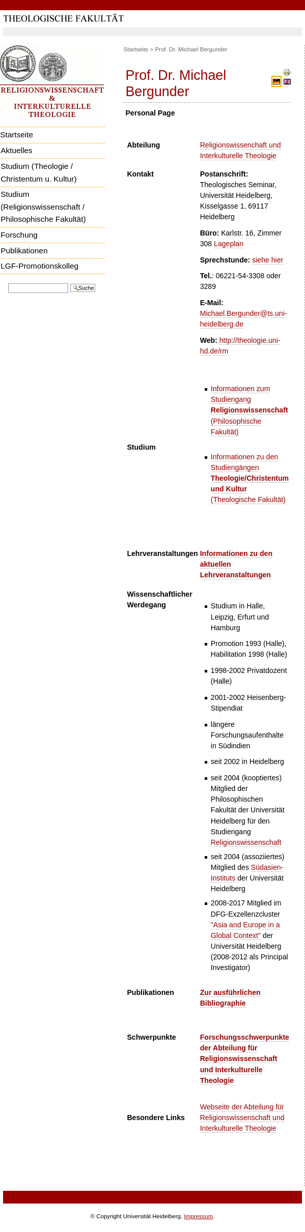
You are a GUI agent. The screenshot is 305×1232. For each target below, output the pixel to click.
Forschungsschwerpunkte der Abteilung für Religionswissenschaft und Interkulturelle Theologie (244, 1058)
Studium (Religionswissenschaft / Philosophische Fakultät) (43, 206)
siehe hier (267, 260)
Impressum (198, 1216)
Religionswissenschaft (246, 842)
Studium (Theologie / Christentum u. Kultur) (38, 172)
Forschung (19, 234)
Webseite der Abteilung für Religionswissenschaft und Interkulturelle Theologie (242, 1117)
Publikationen (24, 250)
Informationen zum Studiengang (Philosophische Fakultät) (249, 410)
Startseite (136, 49)
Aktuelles (16, 150)
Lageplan (228, 244)
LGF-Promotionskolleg (39, 265)
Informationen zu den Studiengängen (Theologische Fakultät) (250, 478)
